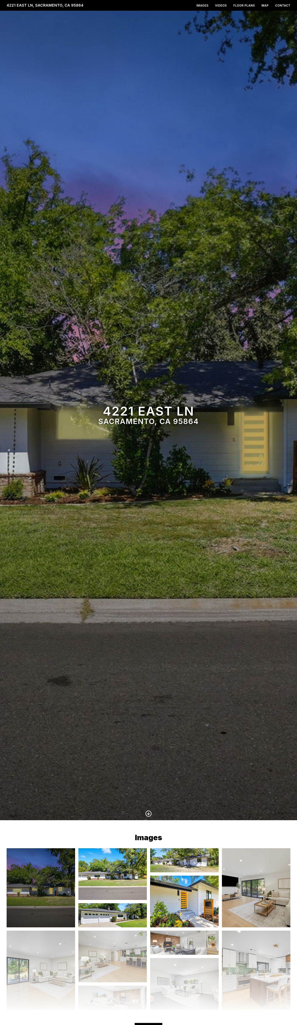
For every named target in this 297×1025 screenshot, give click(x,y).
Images (202, 5)
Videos (221, 5)
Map (265, 5)
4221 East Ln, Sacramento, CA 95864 (45, 5)
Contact (282, 5)
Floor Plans (244, 5)
